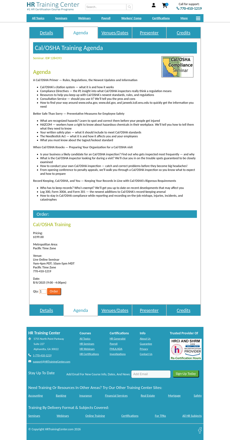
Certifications (161, 18)
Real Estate (148, 396)
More (184, 18)
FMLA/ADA (116, 349)
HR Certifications (89, 354)
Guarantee (146, 343)
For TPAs (160, 416)
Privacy (144, 349)
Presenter (149, 33)
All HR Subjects (192, 416)
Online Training (95, 416)
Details (46, 33)
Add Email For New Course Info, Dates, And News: (98, 374)
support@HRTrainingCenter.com (51, 361)
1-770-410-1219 (42, 355)
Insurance (85, 396)
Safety (198, 396)
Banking (61, 396)
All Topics (38, 18)
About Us (145, 338)
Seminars (61, 18)
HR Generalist (117, 338)
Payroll (105, 18)
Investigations (118, 354)
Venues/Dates (114, 33)
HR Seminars (87, 343)
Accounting (35, 396)
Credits (183, 33)
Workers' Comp (131, 18)
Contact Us (146, 354)
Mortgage (174, 396)
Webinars (84, 18)
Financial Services (116, 396)
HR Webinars (87, 349)
